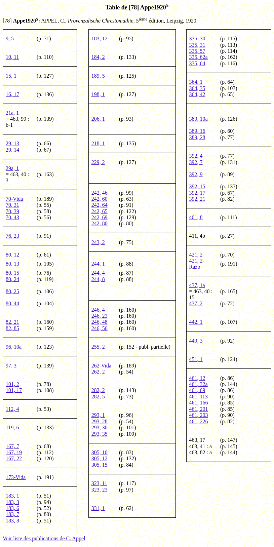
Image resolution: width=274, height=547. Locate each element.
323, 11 (99, 483)
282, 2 (98, 390)
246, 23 (99, 316)
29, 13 (12, 143)
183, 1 (12, 496)
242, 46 (99, 193)
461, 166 (198, 402)
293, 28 (99, 421)
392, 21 (197, 199)
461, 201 (198, 409)
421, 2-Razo (196, 264)
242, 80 (99, 223)
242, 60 (99, 199)
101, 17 (14, 390)
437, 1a (197, 285)
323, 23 (99, 490)
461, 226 (198, 421)
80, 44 (12, 303)
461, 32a (198, 384)
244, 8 (98, 279)
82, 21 (12, 322)
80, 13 (12, 264)
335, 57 (197, 51)
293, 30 (99, 427)
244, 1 (98, 264)
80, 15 (12, 273)
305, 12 (99, 458)
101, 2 (12, 384)
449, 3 (196, 341)
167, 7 (12, 446)
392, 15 (197, 186)
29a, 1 (12, 168)
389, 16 (197, 131)
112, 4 (12, 409)
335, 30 (197, 38)
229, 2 (98, 162)
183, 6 (12, 508)
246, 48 (99, 322)
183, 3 (12, 502)
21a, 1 (12, 113)
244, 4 (98, 273)
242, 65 (99, 211)
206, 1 (98, 119)
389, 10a (198, 119)
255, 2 (98, 347)
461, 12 (197, 378)
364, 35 (197, 88)
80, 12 (12, 255)
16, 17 (12, 94)
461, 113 (198, 396)
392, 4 (196, 156)
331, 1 (98, 508)
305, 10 (99, 452)
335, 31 (197, 45)
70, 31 (12, 205)
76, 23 (12, 236)
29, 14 (12, 150)
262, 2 (98, 372)
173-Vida (16, 477)
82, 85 (12, 328)
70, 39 (12, 211)
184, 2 (98, 57)
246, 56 (99, 328)
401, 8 (196, 217)
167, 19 (14, 452)
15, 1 (11, 76)
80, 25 (12, 291)
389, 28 (197, 137)
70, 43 (12, 217)
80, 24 (12, 279)
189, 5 (98, 76)
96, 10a (14, 347)
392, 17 (197, 193)
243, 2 (98, 242)
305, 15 (99, 465)
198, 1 (98, 94)
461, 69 (197, 390)
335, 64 (197, 63)
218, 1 (98, 143)
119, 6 (12, 427)
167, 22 (14, 458)
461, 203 (198, 415)
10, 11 (12, 57)
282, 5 (98, 396)
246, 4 (98, 310)
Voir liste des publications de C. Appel (44, 538)
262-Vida (101, 365)
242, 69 (99, 217)
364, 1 (196, 82)
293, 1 (98, 415)
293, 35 (99, 434)
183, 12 (99, 38)
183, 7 (12, 514)
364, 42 (197, 94)
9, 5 (10, 38)
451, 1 (196, 359)
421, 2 (196, 255)
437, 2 (196, 303)
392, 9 (196, 174)
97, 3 (11, 365)
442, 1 (196, 322)
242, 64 (99, 205)
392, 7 (196, 162)
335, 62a (198, 57)
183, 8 (12, 520)
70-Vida (14, 199)
